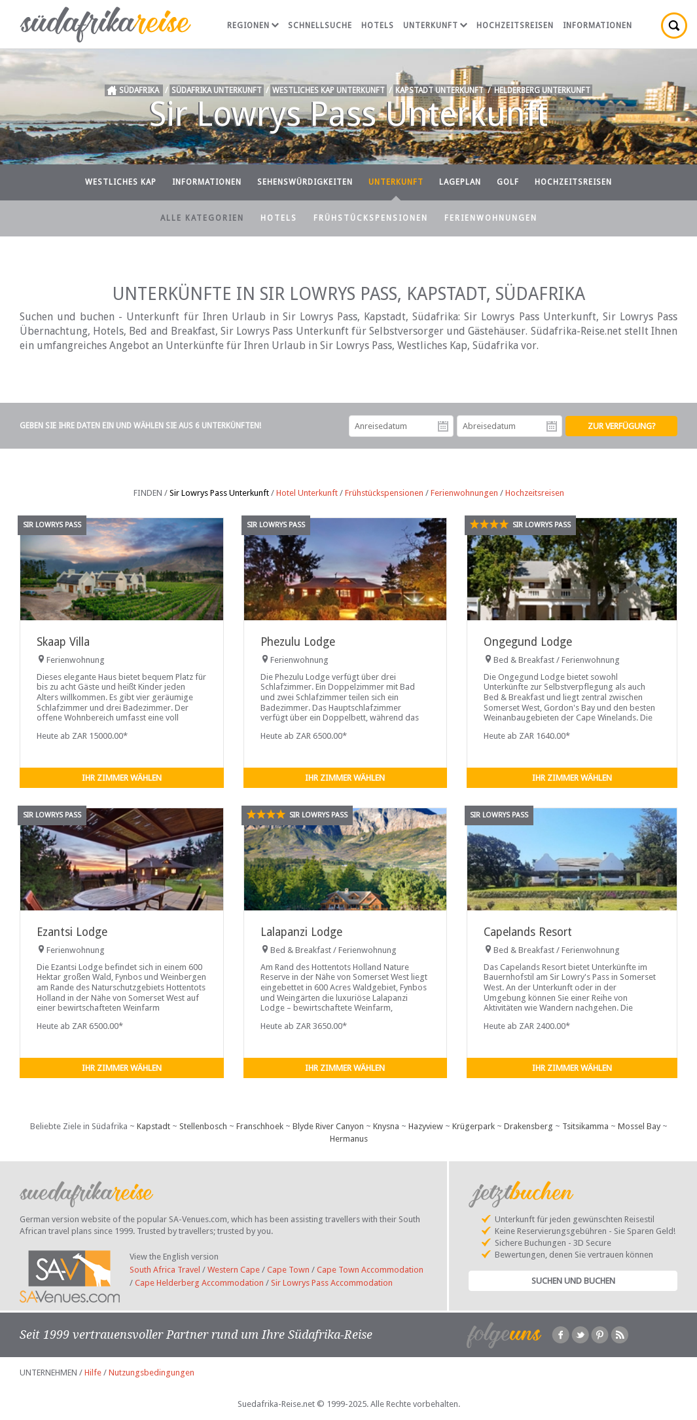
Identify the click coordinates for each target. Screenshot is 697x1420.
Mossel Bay (639, 1126)
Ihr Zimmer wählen (122, 778)
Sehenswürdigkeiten (305, 182)
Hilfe (92, 1372)
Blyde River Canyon (328, 1126)
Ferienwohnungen (490, 218)
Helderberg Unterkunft (542, 90)
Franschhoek (259, 1126)
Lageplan (460, 182)
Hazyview (425, 1126)
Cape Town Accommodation (370, 1270)
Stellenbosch (203, 1126)
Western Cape (233, 1270)
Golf (508, 182)
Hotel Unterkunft (307, 493)
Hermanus (349, 1139)
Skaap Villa (63, 641)
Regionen (253, 25)
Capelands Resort (528, 932)
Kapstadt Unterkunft (439, 90)
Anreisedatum (443, 426)
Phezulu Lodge (297, 641)
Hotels (377, 25)
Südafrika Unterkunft (216, 90)
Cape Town (288, 1270)
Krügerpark (473, 1126)
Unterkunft (435, 25)
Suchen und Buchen (573, 1281)
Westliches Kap (120, 182)
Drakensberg (528, 1126)
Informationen (597, 25)
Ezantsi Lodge (72, 932)
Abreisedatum (551, 426)
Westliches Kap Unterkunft (328, 90)
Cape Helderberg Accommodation (199, 1283)
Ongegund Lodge (528, 641)
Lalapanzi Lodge (301, 932)
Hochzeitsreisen (515, 25)
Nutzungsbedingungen (151, 1372)
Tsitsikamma (585, 1126)
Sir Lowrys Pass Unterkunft (219, 493)
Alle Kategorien (202, 218)
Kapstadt (153, 1126)
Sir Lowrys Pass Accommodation (332, 1283)
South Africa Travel (165, 1270)
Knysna (386, 1126)
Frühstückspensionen (370, 218)
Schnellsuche (320, 25)
